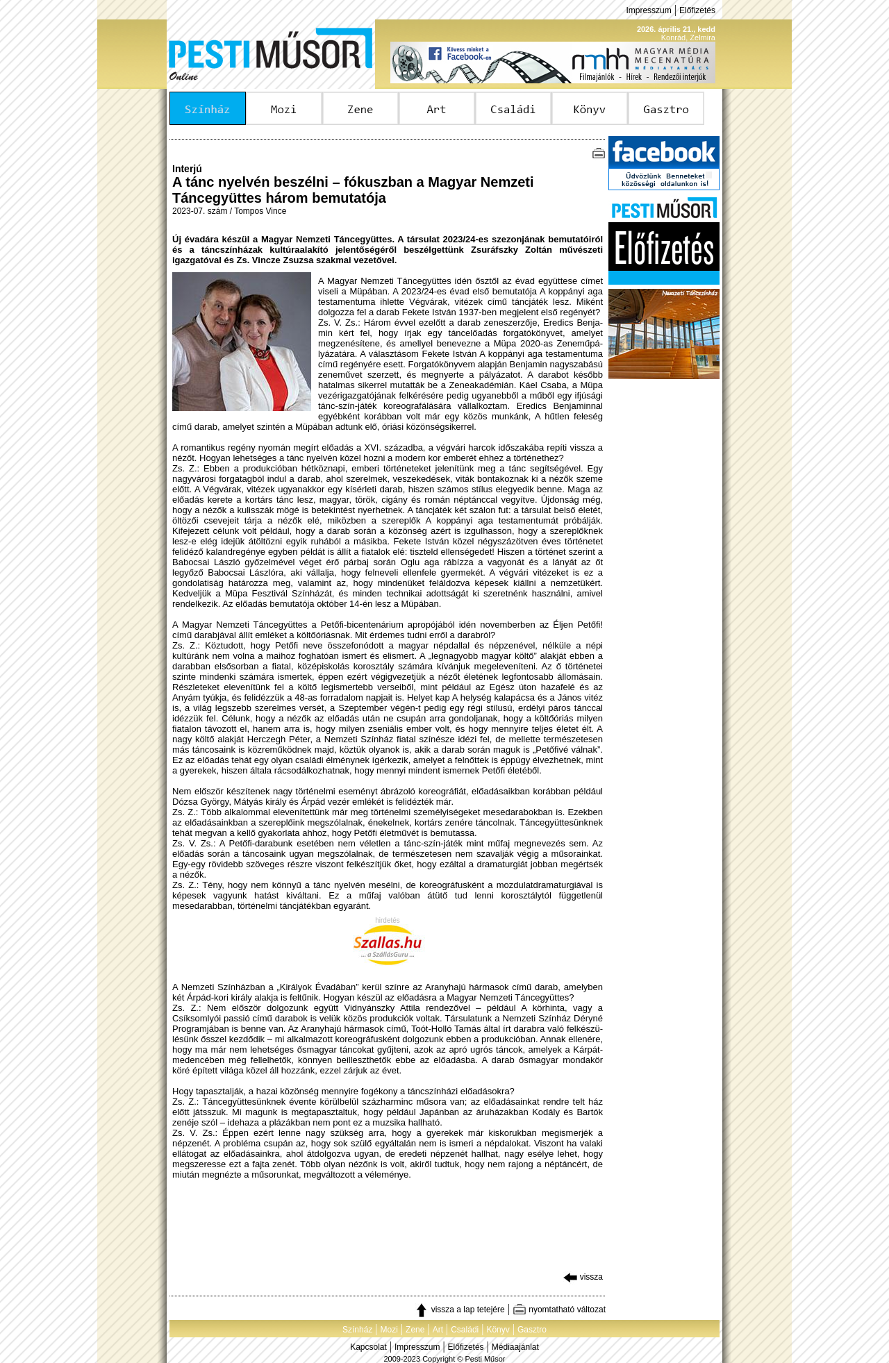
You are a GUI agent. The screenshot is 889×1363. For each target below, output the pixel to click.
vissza (583, 1277)
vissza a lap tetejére (459, 1309)
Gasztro (532, 1330)
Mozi (389, 1330)
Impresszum (648, 10)
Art (438, 1330)
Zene (415, 1330)
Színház (357, 1330)
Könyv (497, 1330)
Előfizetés (697, 10)
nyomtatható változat (559, 1309)
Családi (465, 1330)
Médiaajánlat (515, 1347)
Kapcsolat (368, 1347)
